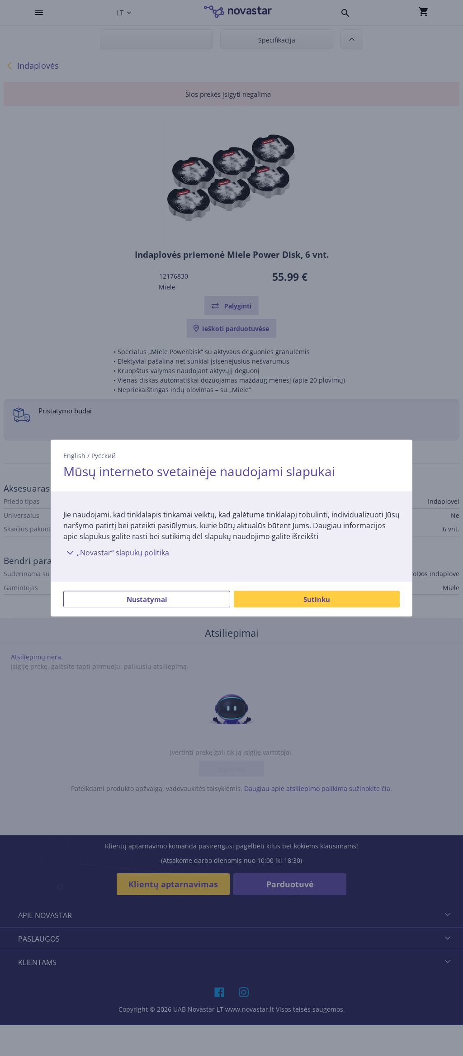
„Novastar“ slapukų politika (116, 553)
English (74, 455)
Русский (103, 455)
